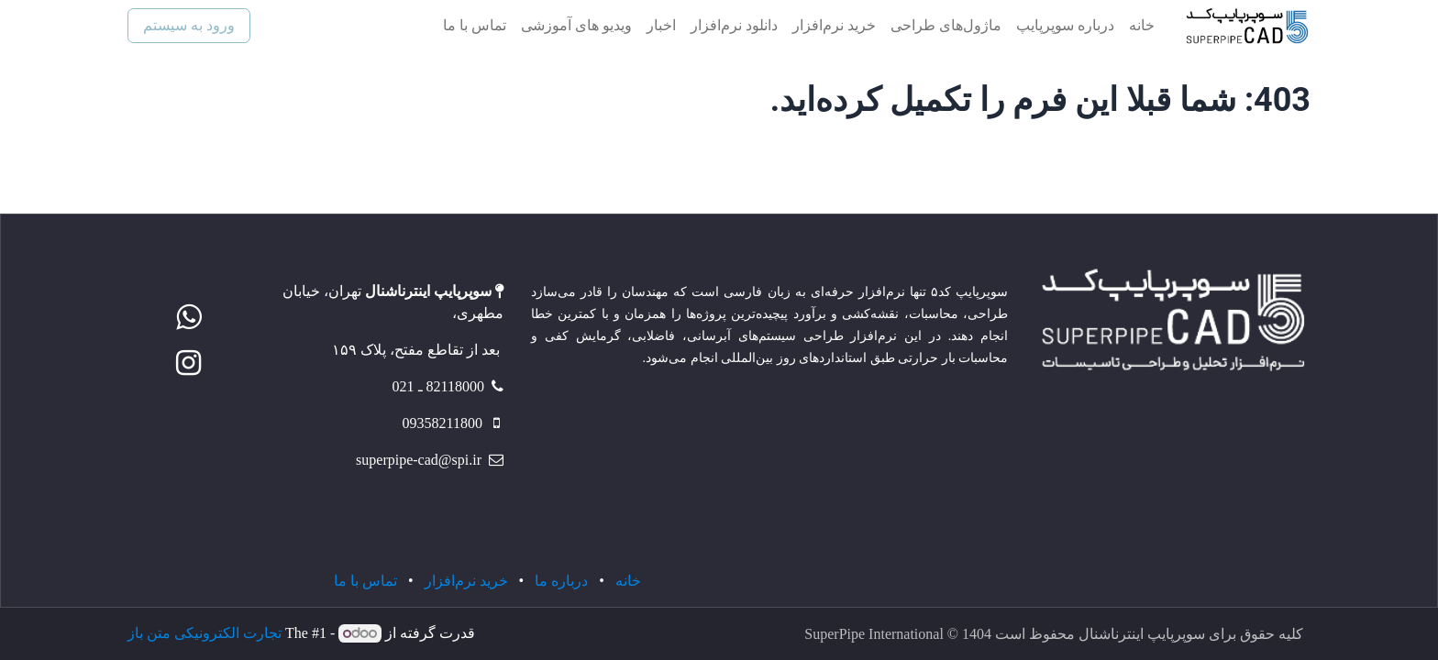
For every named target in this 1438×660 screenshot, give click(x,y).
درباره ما (561, 580)
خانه (628, 580)
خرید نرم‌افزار (466, 580)
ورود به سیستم (189, 25)
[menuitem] (1142, 25)
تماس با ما (365, 580)
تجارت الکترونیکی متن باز (204, 633)
